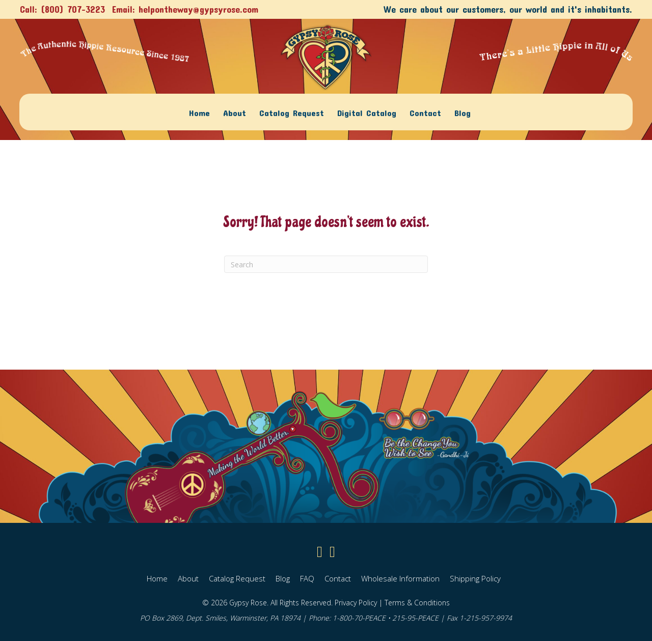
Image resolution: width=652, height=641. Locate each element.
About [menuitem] (234, 112)
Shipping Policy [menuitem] (475, 578)
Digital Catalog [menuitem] (366, 112)
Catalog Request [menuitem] (291, 112)
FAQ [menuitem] (307, 578)
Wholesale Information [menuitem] (400, 578)
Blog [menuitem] (462, 112)
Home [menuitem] (199, 112)
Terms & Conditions (417, 602)
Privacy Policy (356, 602)
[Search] (326, 264)
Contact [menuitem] (425, 112)
